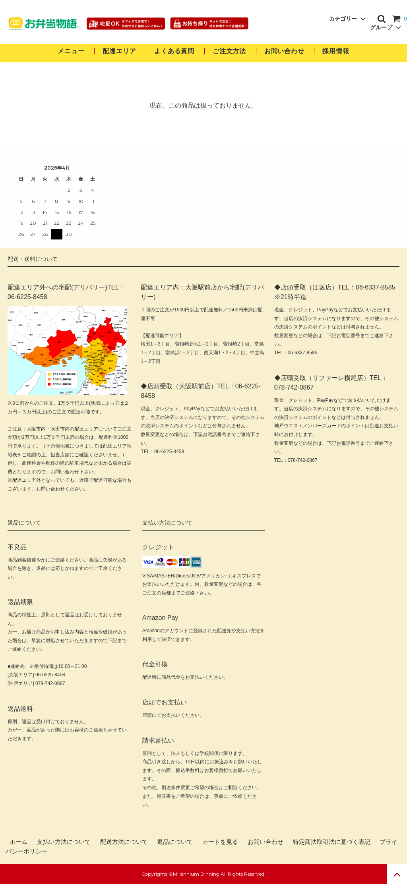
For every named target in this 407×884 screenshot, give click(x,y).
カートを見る (220, 842)
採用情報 (335, 51)
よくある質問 (174, 51)
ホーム (18, 842)
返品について (175, 842)
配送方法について (124, 842)
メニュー (71, 51)
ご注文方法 (229, 51)
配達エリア (119, 51)
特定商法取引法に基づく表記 (331, 842)
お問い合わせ (285, 51)
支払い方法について (64, 842)
